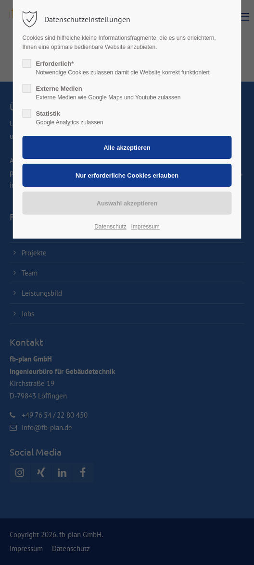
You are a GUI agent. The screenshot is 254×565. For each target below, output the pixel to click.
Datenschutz (110, 226)
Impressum (145, 226)
